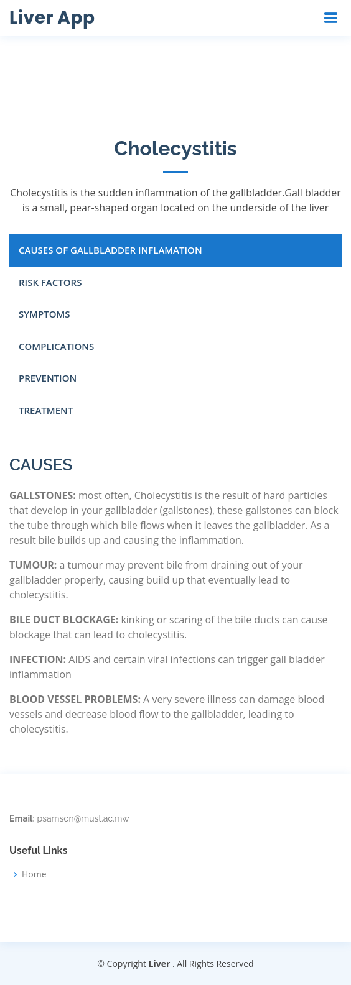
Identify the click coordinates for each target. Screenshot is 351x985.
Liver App (52, 18)
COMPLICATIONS (56, 346)
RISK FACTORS (50, 282)
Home (34, 874)
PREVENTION (48, 378)
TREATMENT (46, 410)
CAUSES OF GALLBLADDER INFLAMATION (110, 250)
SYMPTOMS (44, 314)
